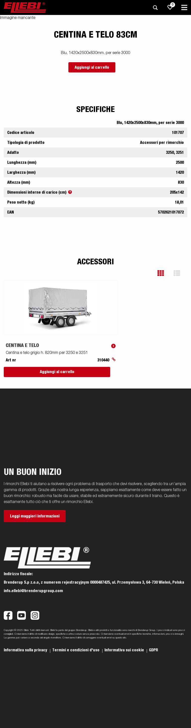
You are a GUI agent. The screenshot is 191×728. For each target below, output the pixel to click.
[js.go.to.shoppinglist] (170, 7)
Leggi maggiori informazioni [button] (34, 516)
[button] (164, 273)
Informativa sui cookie (124, 650)
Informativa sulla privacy (26, 650)
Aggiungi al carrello (92, 67)
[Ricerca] (155, 7)
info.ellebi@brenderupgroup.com (33, 591)
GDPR (153, 650)
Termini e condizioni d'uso (76, 650)
